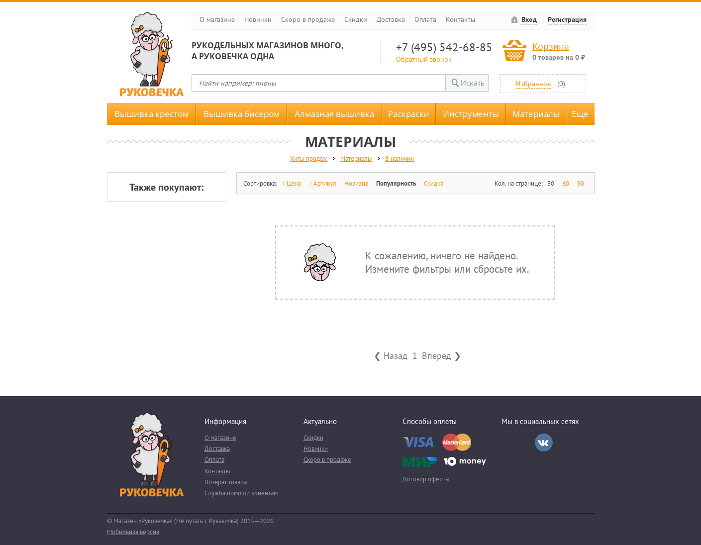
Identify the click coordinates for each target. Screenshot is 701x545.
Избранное (533, 83)
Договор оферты (426, 479)
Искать (472, 83)
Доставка (391, 19)
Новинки (258, 19)
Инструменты (471, 113)
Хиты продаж (308, 158)
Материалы (536, 113)
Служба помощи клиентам (241, 493)
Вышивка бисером (241, 113)
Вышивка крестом (151, 113)
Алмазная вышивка (334, 113)
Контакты (460, 19)
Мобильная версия (133, 532)
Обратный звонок (424, 59)
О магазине (217, 19)
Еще (580, 113)
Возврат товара (225, 482)
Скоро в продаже (308, 19)
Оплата (425, 19)
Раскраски (408, 113)
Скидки (355, 19)
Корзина (550, 46)
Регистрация (567, 19)
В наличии (399, 158)
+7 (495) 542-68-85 (444, 47)
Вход (529, 19)
